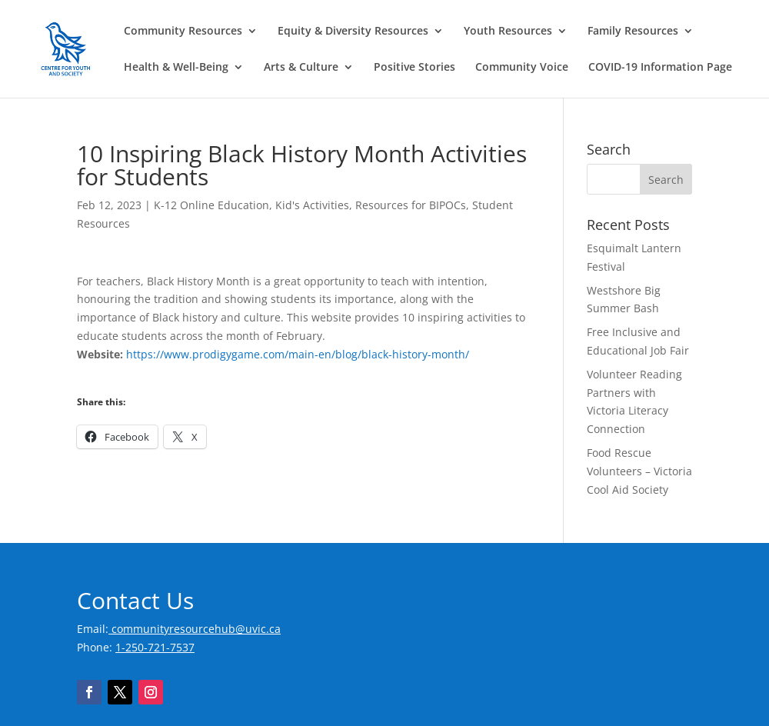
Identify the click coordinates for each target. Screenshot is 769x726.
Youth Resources (508, 31)
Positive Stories (414, 68)
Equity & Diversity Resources (353, 31)
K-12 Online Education (211, 205)
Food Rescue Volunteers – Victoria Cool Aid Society (639, 471)
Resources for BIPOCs (410, 205)
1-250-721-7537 (155, 647)
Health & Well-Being (176, 68)
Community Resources (183, 31)
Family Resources (633, 31)
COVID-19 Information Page (660, 68)
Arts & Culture (301, 68)
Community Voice (521, 68)
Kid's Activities (312, 205)
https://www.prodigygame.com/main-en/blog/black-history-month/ (297, 354)
